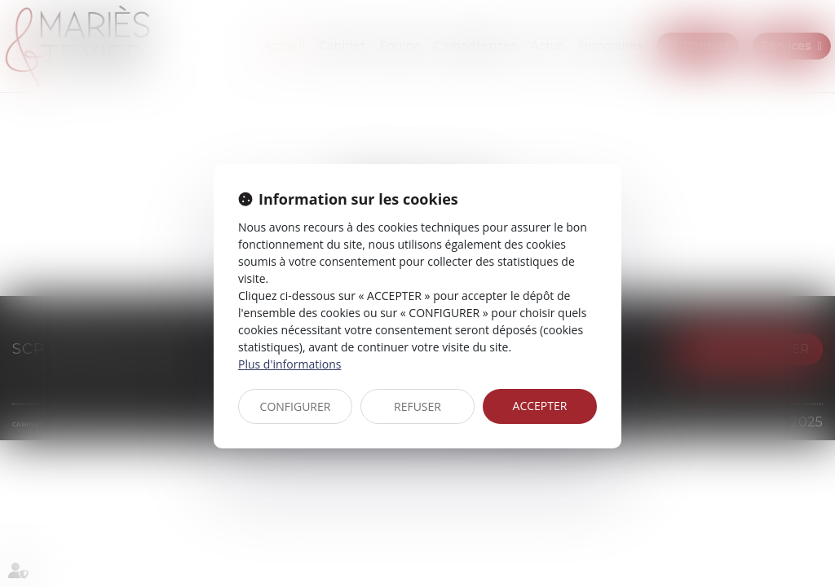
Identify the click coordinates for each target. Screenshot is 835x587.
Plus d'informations (289, 364)
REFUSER (417, 406)
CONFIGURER (295, 406)
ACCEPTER (540, 405)
